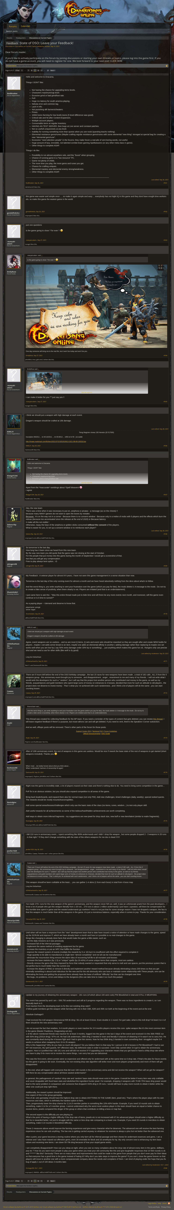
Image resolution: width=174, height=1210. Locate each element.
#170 (165, 614)
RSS (169, 1203)
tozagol (27, 244)
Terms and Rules (154, 1207)
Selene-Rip (11, 525)
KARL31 (10, 432)
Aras (34, 359)
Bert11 (27, 665)
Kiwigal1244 (12, 476)
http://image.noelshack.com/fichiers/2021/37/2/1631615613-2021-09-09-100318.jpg (56, 442)
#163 (165, 240)
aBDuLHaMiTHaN (42, 538)
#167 (165, 495)
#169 (165, 566)
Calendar (25, 26)
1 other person (53, 853)
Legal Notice (152, 1203)
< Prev (17, 70)
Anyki (9, 723)
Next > (53, 70)
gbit (37, 359)
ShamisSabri (12, 592)
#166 (165, 446)
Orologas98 (12, 1011)
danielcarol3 (29, 187)
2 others (45, 359)
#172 (165, 693)
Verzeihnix (46, 895)
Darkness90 (29, 450)
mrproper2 (29, 216)
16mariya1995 (30, 825)
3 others (52, 776)
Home (164, 1203)
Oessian (47, 46)
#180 (165, 1168)
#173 (165, 738)
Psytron (28, 742)
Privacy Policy (166, 1207)
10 (38, 70)
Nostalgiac (11, 802)
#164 (165, 355)
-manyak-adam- (11, 242)
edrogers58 (12, 564)
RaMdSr (36, 1172)
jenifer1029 (12, 851)
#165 (165, 402)
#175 (165, 821)
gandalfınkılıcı (13, 213)
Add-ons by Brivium (102, 1207)
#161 (165, 183)
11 (41, 70)
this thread (157, 719)
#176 (165, 849)
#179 (165, 981)
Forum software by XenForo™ (62, 1207)
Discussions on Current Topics (25, 46)
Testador (41, 853)
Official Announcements (91, 734)
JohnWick (28, 359)
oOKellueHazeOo (13, 645)
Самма (10, 691)
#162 (165, 212)
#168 (165, 534)
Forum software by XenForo (22, 1207)
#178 (165, 919)
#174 (165, 772)
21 (48, 70)
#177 (165, 890)
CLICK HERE (116, 60)
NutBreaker (12, 93)
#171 (165, 661)
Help (159, 1203)
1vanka (46, 985)
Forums (13, 26)
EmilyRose (11, 272)
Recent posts (12, 31)
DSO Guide (106, 734)
